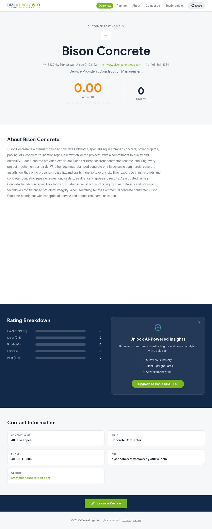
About (136, 5)
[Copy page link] (196, 5)
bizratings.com (131, 520)
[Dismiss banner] (199, 322)
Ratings (122, 5)
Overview (105, 5)
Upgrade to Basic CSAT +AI (158, 384)
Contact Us (153, 5)
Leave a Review (106, 503)
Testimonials (174, 5)
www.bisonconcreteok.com (121, 64)
